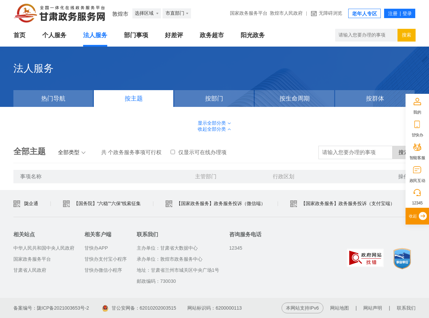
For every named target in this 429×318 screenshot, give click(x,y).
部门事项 (136, 35)
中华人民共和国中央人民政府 (43, 248)
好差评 (174, 35)
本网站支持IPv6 (302, 308)
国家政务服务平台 (248, 13)
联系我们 (406, 308)
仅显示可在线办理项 (199, 152)
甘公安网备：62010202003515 (139, 308)
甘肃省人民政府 (29, 270)
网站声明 (372, 308)
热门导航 (53, 98)
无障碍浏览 (330, 13)
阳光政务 (253, 35)
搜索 (406, 35)
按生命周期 (295, 98)
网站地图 (339, 308)
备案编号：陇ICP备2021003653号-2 (51, 308)
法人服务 (95, 35)
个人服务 (54, 35)
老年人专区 (364, 13)
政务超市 (212, 35)
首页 (19, 35)
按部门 (214, 98)
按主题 (134, 98)
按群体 (375, 98)
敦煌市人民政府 (286, 13)
